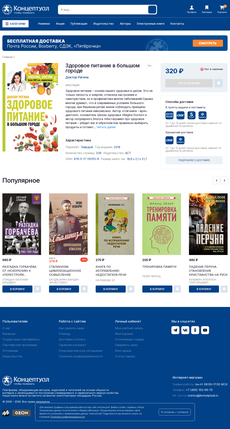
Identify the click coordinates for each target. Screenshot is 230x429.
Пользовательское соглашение (80, 350)
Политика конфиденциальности (81, 356)
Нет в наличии (189, 83)
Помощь (65, 333)
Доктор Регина (77, 77)
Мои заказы (123, 350)
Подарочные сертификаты (20, 339)
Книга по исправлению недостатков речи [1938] (111, 271)
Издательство (103, 23)
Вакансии (8, 333)
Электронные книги (150, 23)
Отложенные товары (129, 339)
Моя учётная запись (129, 328)
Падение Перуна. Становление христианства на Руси (208, 270)
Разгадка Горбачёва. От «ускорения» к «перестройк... (19, 270)
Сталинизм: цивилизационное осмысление (65, 270)
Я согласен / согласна (174, 412)
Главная (7, 57)
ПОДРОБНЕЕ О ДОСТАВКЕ (194, 160)
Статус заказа (125, 356)
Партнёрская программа (19, 345)
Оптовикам (10, 350)
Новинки (44, 23)
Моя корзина (124, 333)
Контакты (177, 23)
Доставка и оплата (72, 339)
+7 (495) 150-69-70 (199, 390)
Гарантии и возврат (72, 345)
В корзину (17, 289)
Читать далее (106, 127)
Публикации (78, 23)
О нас (6, 328)
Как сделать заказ (71, 328)
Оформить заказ (126, 345)
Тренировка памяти (159, 266)
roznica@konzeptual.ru (203, 395)
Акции (60, 23)
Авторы (125, 23)
